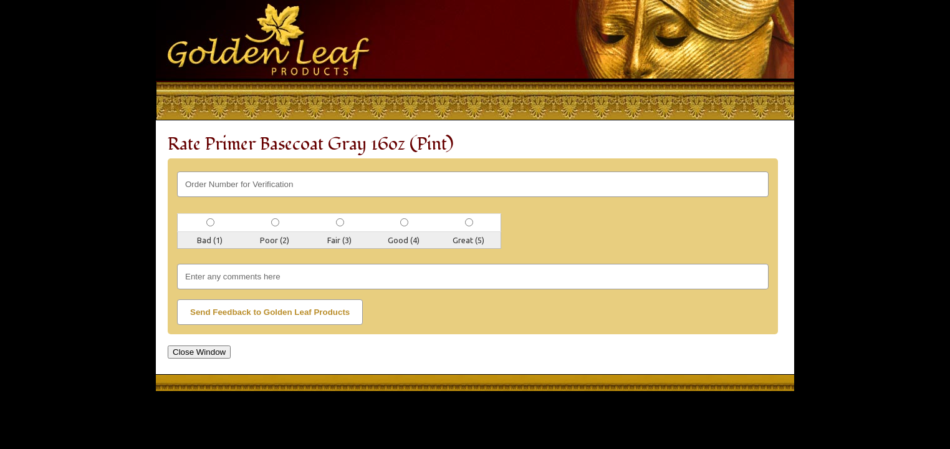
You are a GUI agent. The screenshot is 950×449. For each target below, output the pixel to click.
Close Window (199, 352)
